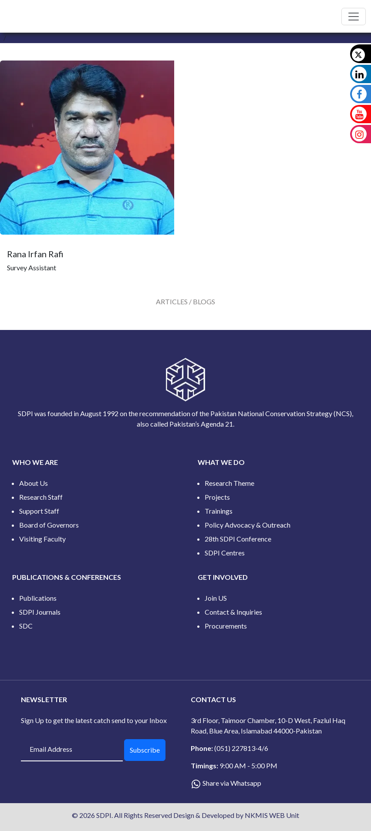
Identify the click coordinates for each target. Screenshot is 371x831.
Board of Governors (49, 525)
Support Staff (39, 511)
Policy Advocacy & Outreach (247, 525)
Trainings (219, 511)
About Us (33, 483)
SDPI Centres (225, 552)
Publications (38, 598)
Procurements (226, 626)
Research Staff (41, 497)
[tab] (185, 301)
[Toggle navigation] (353, 16)
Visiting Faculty (42, 539)
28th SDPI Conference (238, 539)
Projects (217, 497)
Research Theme (229, 483)
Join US (216, 598)
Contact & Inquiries (233, 612)
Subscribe (145, 750)
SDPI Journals (40, 612)
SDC (26, 626)
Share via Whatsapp (231, 783)
